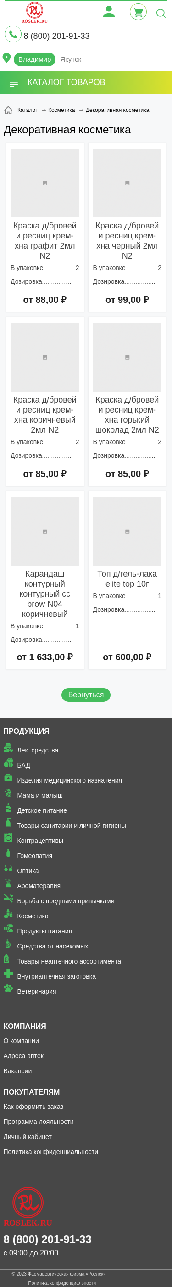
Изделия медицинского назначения (69, 780)
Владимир (34, 59)
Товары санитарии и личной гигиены (71, 825)
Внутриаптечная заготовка (56, 976)
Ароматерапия (39, 886)
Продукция (27, 731)
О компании (21, 1040)
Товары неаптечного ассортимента (69, 961)
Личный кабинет (28, 1136)
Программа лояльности (39, 1121)
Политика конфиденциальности (51, 1151)
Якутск (70, 59)
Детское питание (42, 810)
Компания (25, 1026)
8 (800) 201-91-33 (56, 36)
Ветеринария (36, 991)
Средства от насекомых (53, 946)
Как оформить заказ (34, 1106)
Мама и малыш (40, 795)
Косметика (33, 916)
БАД (23, 765)
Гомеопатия (35, 855)
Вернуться (86, 695)
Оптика (28, 870)
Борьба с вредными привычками (66, 901)
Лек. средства (38, 750)
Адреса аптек (24, 1055)
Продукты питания (44, 931)
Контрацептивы (40, 840)
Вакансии (18, 1071)
